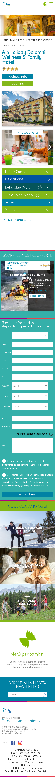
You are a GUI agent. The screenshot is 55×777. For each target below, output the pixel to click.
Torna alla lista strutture (13, 46)
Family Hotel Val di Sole (25, 765)
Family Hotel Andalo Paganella (26, 755)
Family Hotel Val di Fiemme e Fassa (25, 768)
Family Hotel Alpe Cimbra (26, 749)
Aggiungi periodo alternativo (32, 433)
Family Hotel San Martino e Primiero (26, 762)
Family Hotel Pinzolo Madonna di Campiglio (25, 771)
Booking (17, 83)
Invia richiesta (27, 494)
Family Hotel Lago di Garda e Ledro (25, 759)
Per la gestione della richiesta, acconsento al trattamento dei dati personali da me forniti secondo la (27, 465)
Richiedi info (17, 76)
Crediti (4, 742)
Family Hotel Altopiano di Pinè (25, 752)
